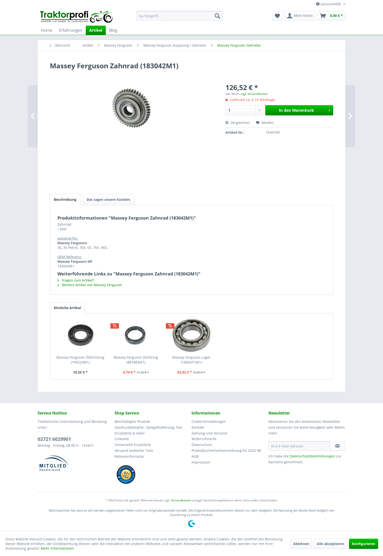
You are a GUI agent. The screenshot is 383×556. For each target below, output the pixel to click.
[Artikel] (96, 30)
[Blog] (113, 30)
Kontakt (198, 427)
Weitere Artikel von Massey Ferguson (89, 285)
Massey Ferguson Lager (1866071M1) (191, 359)
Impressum (201, 462)
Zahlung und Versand (209, 433)
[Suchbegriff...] (179, 16)
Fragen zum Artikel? (75, 280)
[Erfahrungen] (71, 30)
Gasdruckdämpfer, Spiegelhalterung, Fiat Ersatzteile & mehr (148, 430)
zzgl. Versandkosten (254, 94)
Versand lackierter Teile (134, 450)
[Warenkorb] (331, 16)
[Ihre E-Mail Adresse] (299, 446)
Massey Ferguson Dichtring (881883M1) (136, 359)
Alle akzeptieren (330, 543)
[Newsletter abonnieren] (337, 446)
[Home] (47, 30)
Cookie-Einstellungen (209, 421)
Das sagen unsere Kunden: (108, 199)
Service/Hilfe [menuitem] (329, 4)
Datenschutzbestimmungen (312, 456)
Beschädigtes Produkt (132, 421)
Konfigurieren (363, 543)
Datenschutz (202, 444)
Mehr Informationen (57, 548)
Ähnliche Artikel (67, 307)
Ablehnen (301, 543)
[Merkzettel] (277, 16)
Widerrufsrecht (204, 438)
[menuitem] (179, 16)
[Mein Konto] (300, 16)
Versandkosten (181, 500)
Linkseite (122, 438)
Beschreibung (65, 199)
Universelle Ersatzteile (133, 444)
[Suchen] (217, 16)
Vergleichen (237, 122)
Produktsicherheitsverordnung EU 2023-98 (226, 450)
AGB (195, 456)
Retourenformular (129, 456)
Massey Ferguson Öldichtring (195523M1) (80, 359)
